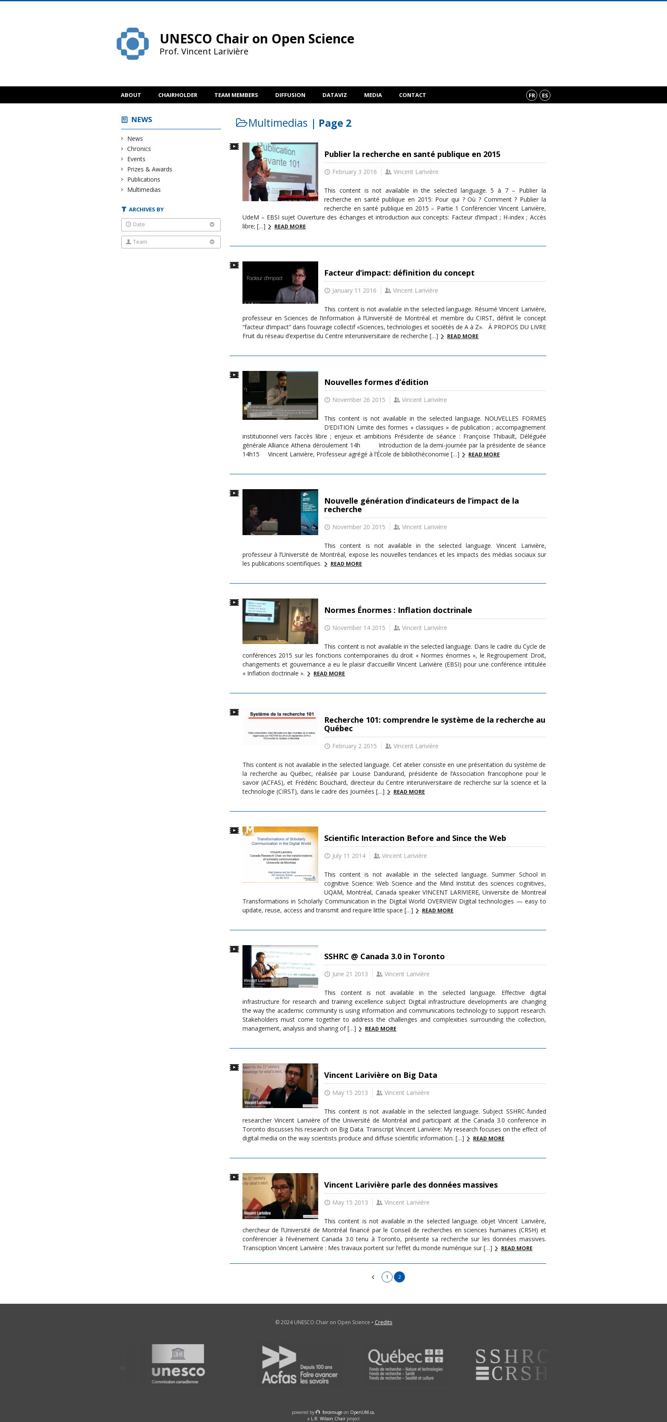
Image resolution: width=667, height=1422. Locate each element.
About (131, 95)
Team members (236, 95)
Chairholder (177, 95)
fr (532, 95)
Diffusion (290, 95)
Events (136, 159)
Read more (290, 226)
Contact (412, 95)
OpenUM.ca (362, 1412)
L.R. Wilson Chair (328, 1419)
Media (373, 95)
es (545, 95)
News (141, 119)
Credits (383, 1322)
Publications (144, 179)
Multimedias (144, 189)
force (332, 1412)
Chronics (139, 149)
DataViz (334, 95)
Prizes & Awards (150, 169)
